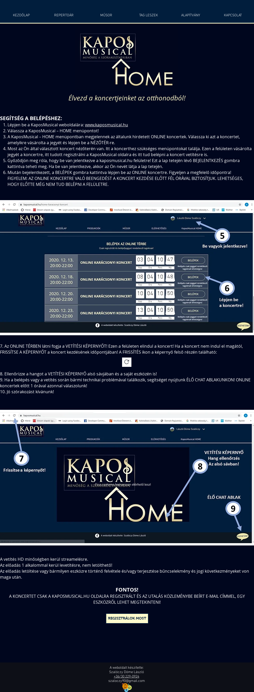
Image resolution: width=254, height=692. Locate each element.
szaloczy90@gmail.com (126, 681)
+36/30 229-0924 (126, 676)
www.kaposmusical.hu (106, 125)
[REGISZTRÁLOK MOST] (127, 618)
